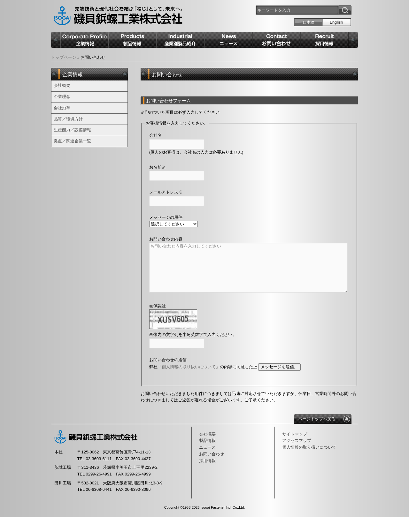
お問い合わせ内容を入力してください (248, 268)
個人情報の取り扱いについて (189, 366)
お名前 (157, 167)
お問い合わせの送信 (168, 359)
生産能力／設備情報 (72, 129)
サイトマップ (294, 434)
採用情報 (207, 460)
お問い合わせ (211, 454)
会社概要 (62, 85)
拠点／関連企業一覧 (72, 141)
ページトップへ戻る (317, 418)
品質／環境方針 (68, 119)
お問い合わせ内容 (165, 239)
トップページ (63, 57)
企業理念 (62, 96)
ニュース (207, 447)
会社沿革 (62, 107)
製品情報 (207, 440)
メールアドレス (165, 192)
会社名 (155, 135)
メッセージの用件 (165, 217)
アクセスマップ (296, 440)
